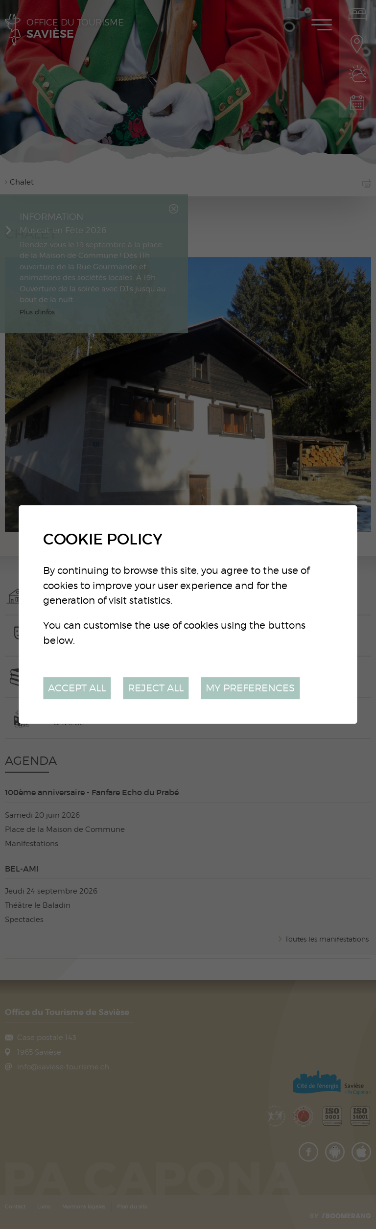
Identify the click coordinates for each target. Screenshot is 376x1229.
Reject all (156, 688)
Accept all (77, 688)
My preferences (250, 688)
